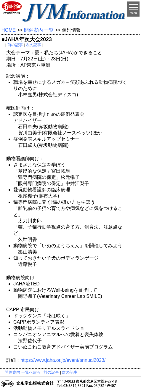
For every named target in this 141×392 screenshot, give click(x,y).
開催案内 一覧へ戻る (23, 372)
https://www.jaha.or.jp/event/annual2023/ (62, 360)
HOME (8, 30)
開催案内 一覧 (39, 30)
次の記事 (33, 45)
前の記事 (15, 45)
